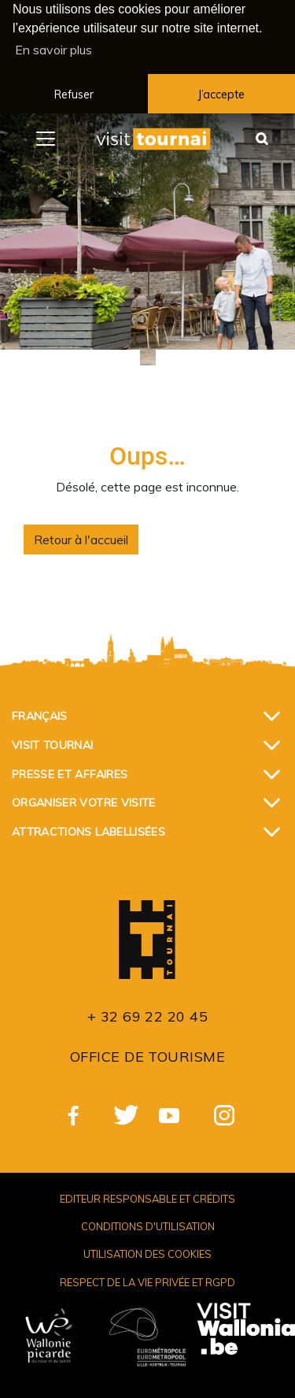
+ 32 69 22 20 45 (147, 1014)
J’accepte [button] (221, 94)
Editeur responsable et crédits (147, 1196)
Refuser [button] (74, 94)
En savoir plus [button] (53, 49)
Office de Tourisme (147, 1054)
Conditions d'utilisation (148, 1224)
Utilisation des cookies (147, 1251)
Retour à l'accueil (81, 537)
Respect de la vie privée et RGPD (147, 1279)
